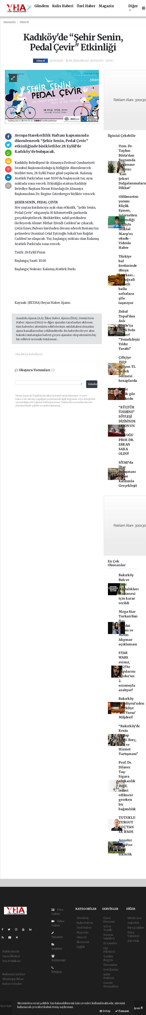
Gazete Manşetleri (110, 984)
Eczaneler (110, 943)
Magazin (106, 6)
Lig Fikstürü (109, 949)
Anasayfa (9, 22)
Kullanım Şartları (13, 974)
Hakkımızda (10, 951)
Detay (105, 1011)
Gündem (41, 6)
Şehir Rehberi (108, 976)
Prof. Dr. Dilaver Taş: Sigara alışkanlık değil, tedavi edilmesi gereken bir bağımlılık (127, 786)
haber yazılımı (10, 1010)
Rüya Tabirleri (133, 934)
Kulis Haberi (63, 6)
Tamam (122, 1011)
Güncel (24, 22)
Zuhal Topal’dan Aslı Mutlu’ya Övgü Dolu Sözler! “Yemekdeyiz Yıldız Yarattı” (129, 330)
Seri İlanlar (110, 969)
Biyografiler (135, 927)
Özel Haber (86, 6)
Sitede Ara (134, 918)
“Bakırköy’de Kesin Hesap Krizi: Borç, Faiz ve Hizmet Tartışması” (129, 740)
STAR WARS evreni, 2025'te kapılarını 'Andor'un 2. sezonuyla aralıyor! (127, 671)
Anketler (133, 923)
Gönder (92, 384)
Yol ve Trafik (107, 928)
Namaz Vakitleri (108, 936)
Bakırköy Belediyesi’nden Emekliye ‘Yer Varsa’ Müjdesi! (131, 708)
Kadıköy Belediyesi (30, 163)
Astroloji (133, 941)
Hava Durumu (109, 919)
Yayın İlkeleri (11, 956)
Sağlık (81, 947)
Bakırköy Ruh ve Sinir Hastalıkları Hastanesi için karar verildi (129, 589)
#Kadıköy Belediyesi (28, 354)
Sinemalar (110, 965)
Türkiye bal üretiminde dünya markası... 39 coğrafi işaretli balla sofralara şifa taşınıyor (128, 280)
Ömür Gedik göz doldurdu (127, 394)
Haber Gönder (12, 984)
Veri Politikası (11, 961)
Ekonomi (83, 942)
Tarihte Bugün (108, 958)
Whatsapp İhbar (13, 979)
